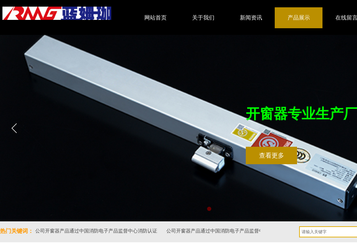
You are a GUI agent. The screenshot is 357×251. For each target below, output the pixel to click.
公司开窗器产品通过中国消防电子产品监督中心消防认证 (97, 231)
